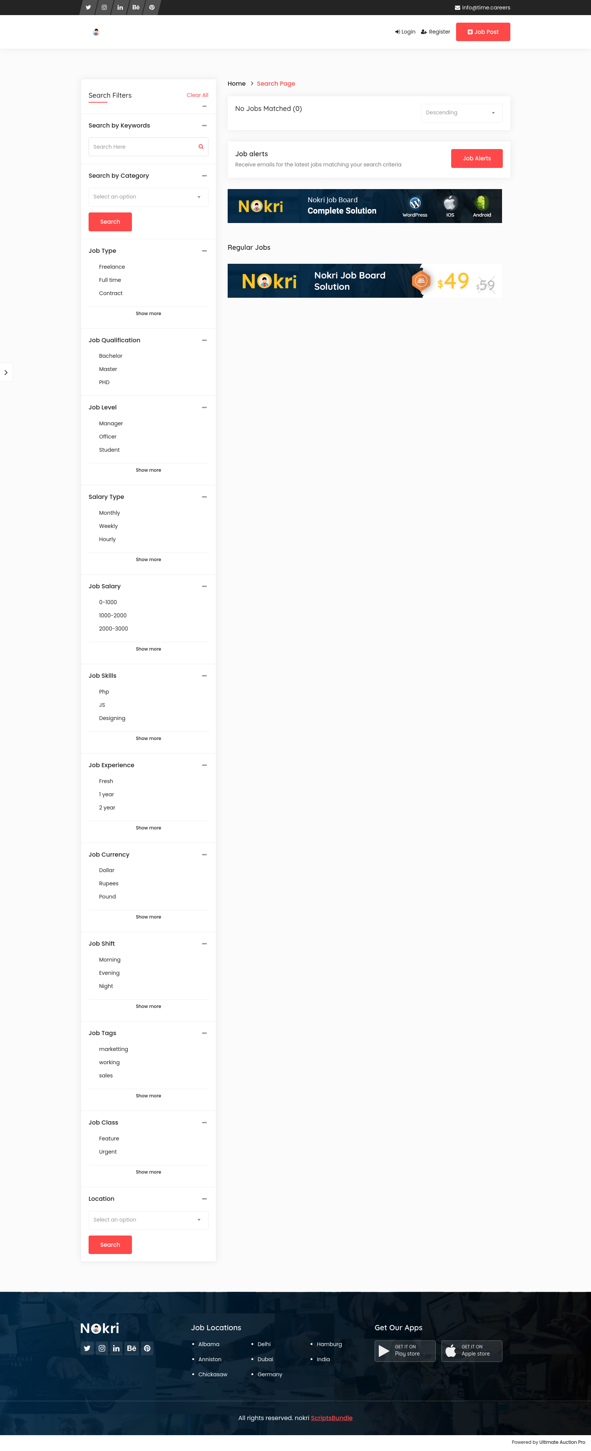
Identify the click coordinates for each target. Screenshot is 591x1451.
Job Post (483, 32)
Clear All (197, 95)
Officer (107, 436)
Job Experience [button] (111, 765)
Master (108, 369)
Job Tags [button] (102, 1033)
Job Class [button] (103, 1123)
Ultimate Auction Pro (562, 1442)
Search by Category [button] (119, 176)
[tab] (148, 126)
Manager (111, 423)
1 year (106, 794)
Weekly (108, 526)
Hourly (107, 539)
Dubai (265, 1359)
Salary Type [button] (106, 497)
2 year (107, 807)
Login (405, 31)
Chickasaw (213, 1374)
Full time (110, 280)
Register (435, 31)
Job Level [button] (103, 407)
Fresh (106, 781)
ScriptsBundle (332, 1418)
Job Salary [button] (105, 586)
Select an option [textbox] (114, 196)
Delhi (264, 1344)
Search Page (276, 83)
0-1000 (108, 602)
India (323, 1359)
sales (106, 1075)
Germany (270, 1374)
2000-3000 (113, 628)
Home (237, 83)
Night (106, 986)
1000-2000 (113, 615)
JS (102, 705)
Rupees (109, 883)
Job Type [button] (102, 251)
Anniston (210, 1359)
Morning (110, 959)
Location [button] (102, 1199)
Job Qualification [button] (114, 340)
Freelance (112, 267)
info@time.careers (482, 7)
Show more (148, 314)
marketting (113, 1049)
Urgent (108, 1152)
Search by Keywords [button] (119, 126)
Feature (109, 1138)
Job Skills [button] (102, 676)
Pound (107, 896)
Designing (112, 718)
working (109, 1062)
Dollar (106, 870)
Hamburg (329, 1344)
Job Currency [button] (109, 855)
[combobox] (148, 197)
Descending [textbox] (441, 112)
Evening (109, 973)
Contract (110, 293)
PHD (104, 382)
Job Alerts (477, 158)
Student (109, 450)
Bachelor (110, 356)
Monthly (109, 513)
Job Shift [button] (102, 944)
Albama (209, 1344)
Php (104, 691)
